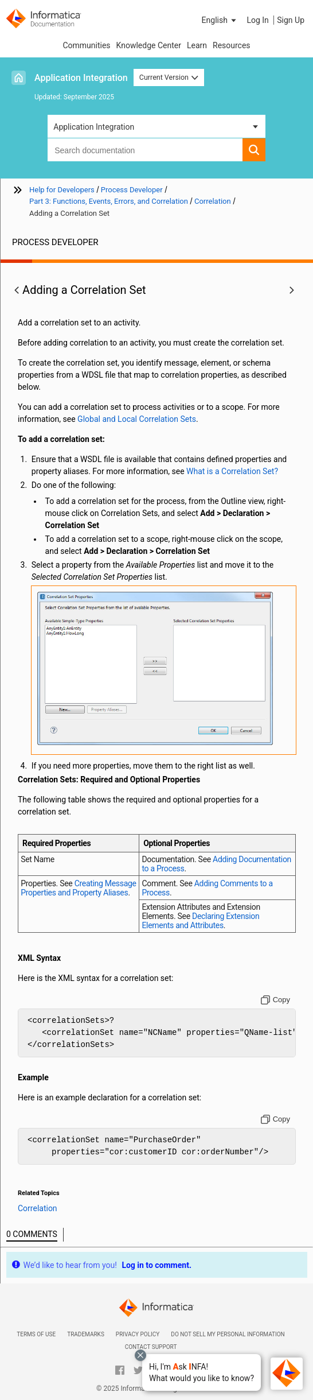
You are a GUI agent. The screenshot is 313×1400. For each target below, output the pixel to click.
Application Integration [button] (93, 126)
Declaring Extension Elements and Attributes (200, 921)
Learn (197, 45)
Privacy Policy (137, 1334)
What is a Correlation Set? (232, 471)
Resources (232, 45)
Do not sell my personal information (227, 1334)
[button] (201, 1372)
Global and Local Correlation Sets (136, 419)
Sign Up (290, 20)
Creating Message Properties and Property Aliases (78, 888)
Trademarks (85, 1334)
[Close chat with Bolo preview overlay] (140, 1355)
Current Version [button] (169, 77)
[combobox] (145, 149)
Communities (86, 45)
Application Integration (81, 77)
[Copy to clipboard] (275, 999)
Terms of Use (36, 1334)
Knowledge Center (148, 45)
